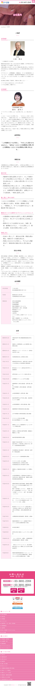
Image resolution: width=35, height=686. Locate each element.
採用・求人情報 (4, 663)
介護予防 (3, 627)
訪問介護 (3, 616)
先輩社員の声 (4, 656)
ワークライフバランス (6, 645)
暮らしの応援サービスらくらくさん (8, 630)
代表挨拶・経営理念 (5, 639)
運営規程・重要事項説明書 (7, 674)
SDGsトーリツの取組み (6, 670)
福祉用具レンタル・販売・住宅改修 (8, 623)
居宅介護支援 (4, 614)
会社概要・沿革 (4, 641)
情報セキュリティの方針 (6, 672)
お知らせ (3, 654)
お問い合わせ (4, 659)
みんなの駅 (4, 632)
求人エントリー (4, 665)
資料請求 (3, 661)
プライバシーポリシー (6, 648)
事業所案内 (4, 643)
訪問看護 (3, 618)
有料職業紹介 (4, 625)
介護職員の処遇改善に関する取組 (8, 668)
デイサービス (4, 621)
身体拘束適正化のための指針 (7, 679)
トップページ (3, 26)
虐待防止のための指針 (6, 677)
